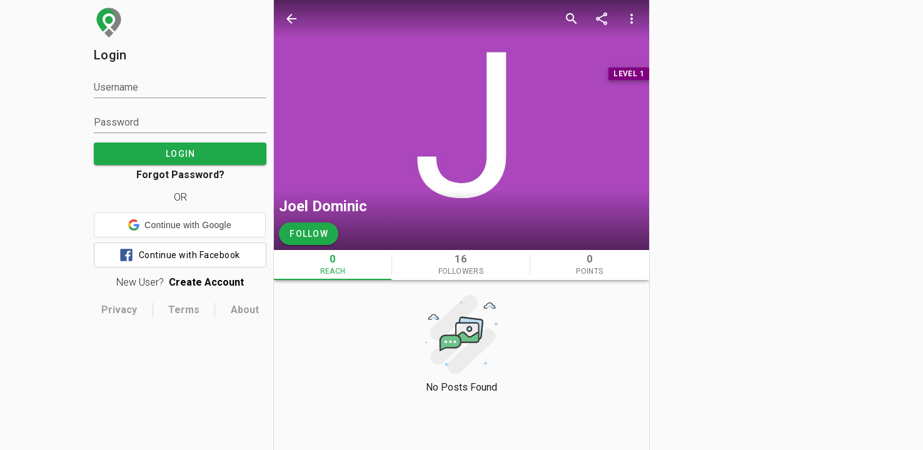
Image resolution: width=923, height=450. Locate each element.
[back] (291, 19)
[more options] (632, 19)
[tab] (332, 265)
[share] (602, 19)
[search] (572, 19)
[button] (180, 225)
